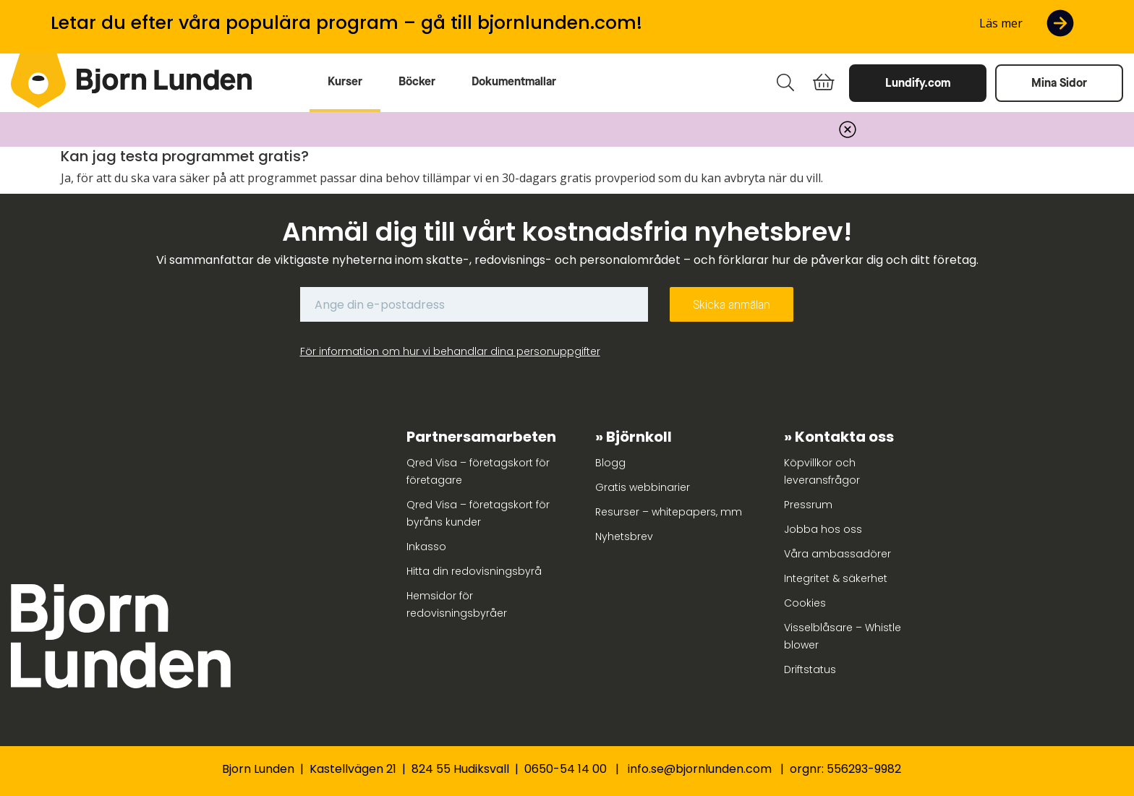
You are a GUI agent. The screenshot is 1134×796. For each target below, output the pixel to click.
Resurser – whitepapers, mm (668, 512)
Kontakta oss (844, 437)
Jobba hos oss (823, 529)
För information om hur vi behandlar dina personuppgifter (450, 351)
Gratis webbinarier (642, 487)
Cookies (805, 603)
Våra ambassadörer (837, 554)
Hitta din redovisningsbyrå (474, 571)
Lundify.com (917, 82)
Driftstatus (810, 669)
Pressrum (808, 504)
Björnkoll (639, 437)
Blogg (610, 462)
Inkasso (426, 546)
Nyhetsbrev (624, 536)
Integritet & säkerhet (835, 578)
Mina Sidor (1059, 82)
